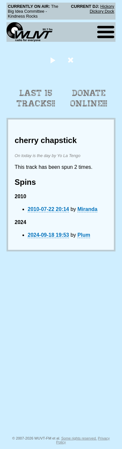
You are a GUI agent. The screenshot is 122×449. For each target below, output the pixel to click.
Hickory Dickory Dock (102, 9)
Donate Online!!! (88, 98)
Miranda (87, 209)
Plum (83, 235)
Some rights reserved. (79, 438)
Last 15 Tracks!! (36, 98)
